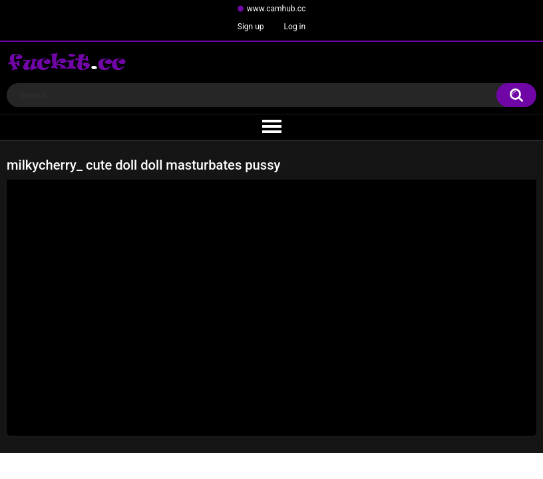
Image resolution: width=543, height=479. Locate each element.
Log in (295, 26)
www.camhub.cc (276, 8)
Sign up (251, 26)
